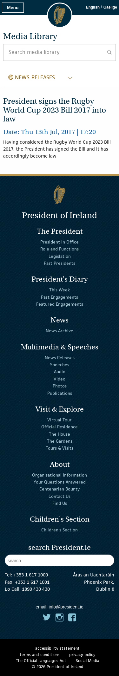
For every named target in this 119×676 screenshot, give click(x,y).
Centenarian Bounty (59, 489)
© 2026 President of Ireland (57, 666)
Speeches (59, 364)
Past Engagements (59, 297)
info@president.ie (66, 606)
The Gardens (59, 441)
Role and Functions (59, 249)
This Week (59, 290)
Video (59, 379)
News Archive (59, 331)
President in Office (59, 242)
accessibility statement (57, 648)
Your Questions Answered (60, 482)
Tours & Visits (59, 448)
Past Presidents (59, 263)
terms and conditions (40, 654)
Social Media (87, 660)
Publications (59, 393)
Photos (60, 386)
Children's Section (59, 530)
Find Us (59, 503)
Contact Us (59, 496)
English (93, 7)
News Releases (60, 357)
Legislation (60, 256)
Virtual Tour (59, 420)
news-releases (31, 77)
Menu (13, 7)
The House (59, 434)
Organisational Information (59, 475)
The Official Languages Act (41, 660)
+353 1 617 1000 (30, 575)
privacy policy (82, 654)
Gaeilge (110, 7)
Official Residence (59, 427)
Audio (59, 371)
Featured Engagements (59, 304)
